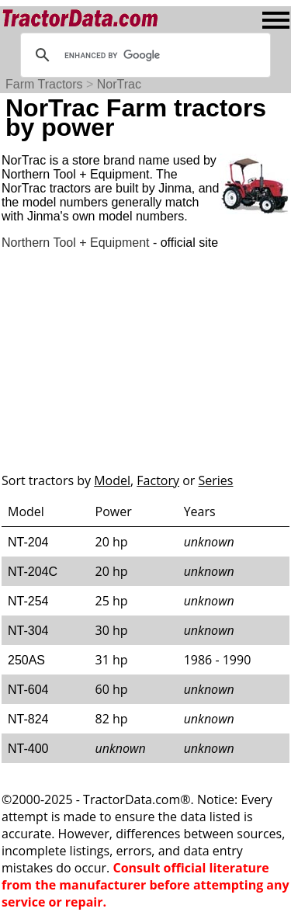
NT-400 (28, 748)
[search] (143, 55)
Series (216, 480)
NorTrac (119, 84)
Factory (158, 480)
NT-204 (28, 542)
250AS (26, 660)
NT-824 (28, 719)
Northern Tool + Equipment (75, 242)
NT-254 (28, 601)
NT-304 (28, 630)
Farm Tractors (44, 84)
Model (112, 480)
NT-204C (32, 571)
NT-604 (28, 689)
